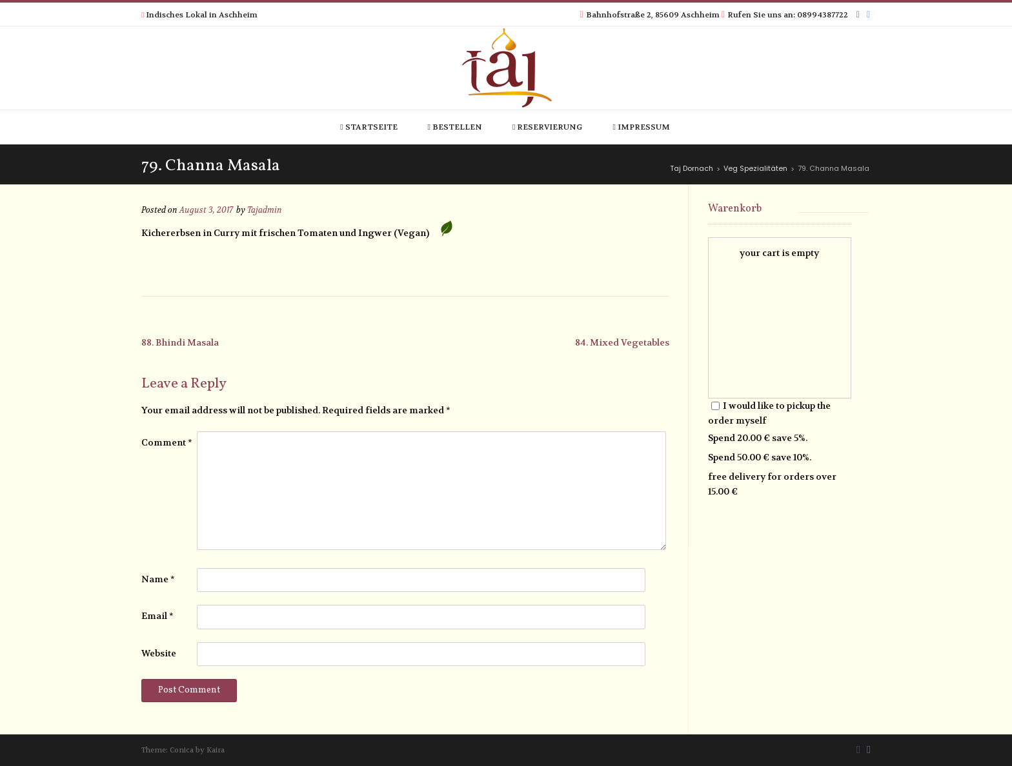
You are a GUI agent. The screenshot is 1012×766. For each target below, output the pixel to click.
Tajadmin (264, 210)
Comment (166, 442)
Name (158, 579)
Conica (182, 750)
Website (158, 653)
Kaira (216, 750)
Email (157, 616)
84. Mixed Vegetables (622, 342)
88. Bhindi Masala (180, 342)
